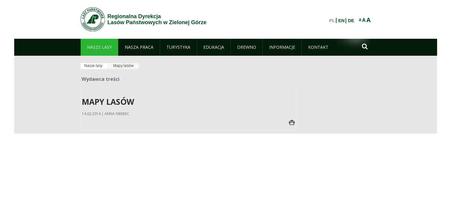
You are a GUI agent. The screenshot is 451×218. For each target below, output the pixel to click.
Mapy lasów (123, 65)
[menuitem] (99, 47)
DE (351, 20)
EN (341, 20)
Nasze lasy (93, 65)
